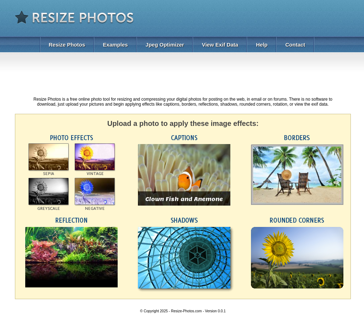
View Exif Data (220, 45)
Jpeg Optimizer (165, 45)
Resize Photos (67, 45)
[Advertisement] (269, 19)
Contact (295, 45)
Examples (115, 45)
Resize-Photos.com (186, 311)
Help (262, 45)
